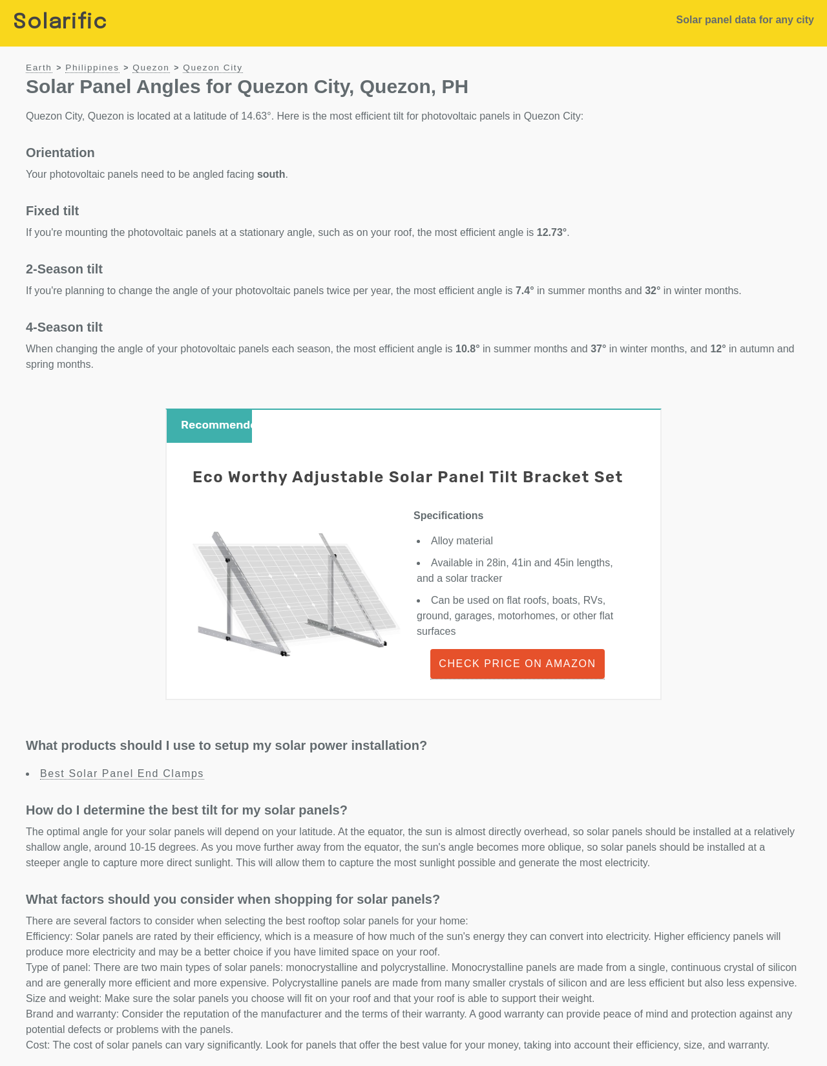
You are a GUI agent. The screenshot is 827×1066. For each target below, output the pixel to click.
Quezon (150, 67)
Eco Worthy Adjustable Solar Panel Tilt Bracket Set (408, 477)
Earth (39, 67)
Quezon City (212, 67)
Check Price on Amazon (517, 663)
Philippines (92, 67)
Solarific (60, 23)
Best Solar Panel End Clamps (122, 773)
